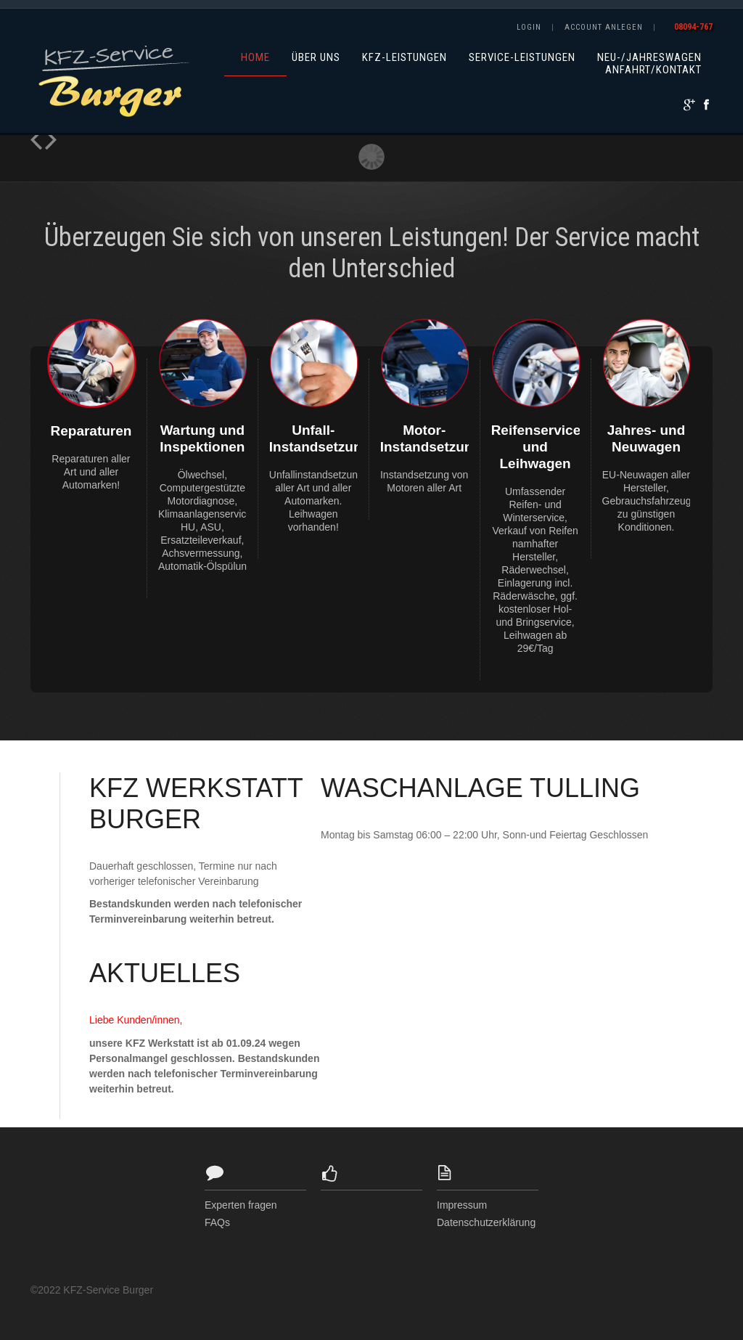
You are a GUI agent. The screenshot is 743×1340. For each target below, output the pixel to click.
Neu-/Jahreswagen (649, 58)
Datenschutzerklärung (486, 1222)
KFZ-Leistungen (404, 58)
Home (255, 58)
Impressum (462, 1205)
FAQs (217, 1222)
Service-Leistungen (522, 58)
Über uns (316, 58)
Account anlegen (604, 27)
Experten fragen (241, 1205)
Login (529, 27)
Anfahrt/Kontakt (653, 70)
